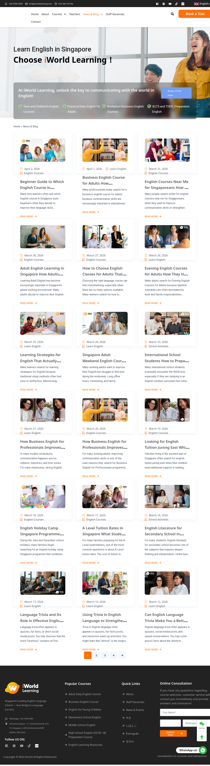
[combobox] (170, 724)
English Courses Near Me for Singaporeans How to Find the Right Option (166, 187)
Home (35, 14)
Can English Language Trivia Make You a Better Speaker (166, 620)
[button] (172, 14)
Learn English (92, 173)
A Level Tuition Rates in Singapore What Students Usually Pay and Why (104, 533)
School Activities (156, 346)
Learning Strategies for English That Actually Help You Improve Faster (41, 360)
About (45, 14)
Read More (28, 216)
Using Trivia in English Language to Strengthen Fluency (103, 620)
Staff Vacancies (115, 14)
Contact (36, 22)
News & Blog (93, 14)
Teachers (74, 14)
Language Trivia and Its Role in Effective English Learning (41, 620)
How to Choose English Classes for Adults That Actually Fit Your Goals (102, 274)
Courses (59, 14)
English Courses (32, 173)
